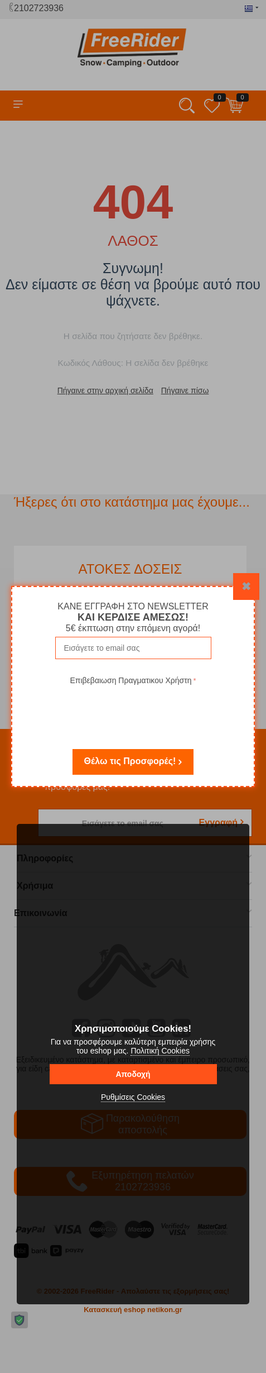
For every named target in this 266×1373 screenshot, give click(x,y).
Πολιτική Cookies (160, 1050)
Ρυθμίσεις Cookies (133, 1097)
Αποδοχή (132, 1074)
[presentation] (133, 709)
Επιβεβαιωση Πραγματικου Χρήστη (130, 680)
